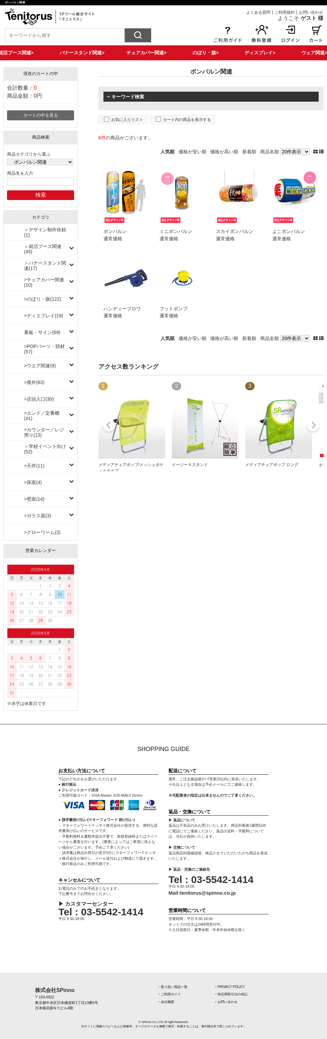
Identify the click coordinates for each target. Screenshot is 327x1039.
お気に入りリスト (127, 119)
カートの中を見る (40, 115)
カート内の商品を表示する (187, 119)
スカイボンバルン (234, 231)
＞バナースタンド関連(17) (45, 265)
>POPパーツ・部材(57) (44, 349)
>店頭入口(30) (39, 399)
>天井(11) (34, 465)
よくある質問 (258, 12)
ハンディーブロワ (122, 308)
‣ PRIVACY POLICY (230, 987)
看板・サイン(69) (42, 332)
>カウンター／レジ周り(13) (44, 432)
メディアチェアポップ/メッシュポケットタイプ (131, 467)
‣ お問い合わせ (226, 1002)
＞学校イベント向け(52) (45, 449)
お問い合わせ (311, 12)
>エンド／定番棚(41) (41, 415)
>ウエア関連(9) (40, 365)
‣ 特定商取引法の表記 (231, 994)
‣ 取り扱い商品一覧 (173, 987)
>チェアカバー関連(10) (44, 282)
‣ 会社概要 (166, 1002)
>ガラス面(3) (37, 515)
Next (312, 426)
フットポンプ (173, 308)
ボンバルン (115, 231)
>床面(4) (33, 482)
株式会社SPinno (54, 990)
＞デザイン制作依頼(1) (45, 232)
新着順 (249, 151)
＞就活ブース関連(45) (42, 249)
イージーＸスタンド (190, 464)
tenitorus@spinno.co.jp (208, 893)
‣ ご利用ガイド (169, 994)
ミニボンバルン (175, 231)
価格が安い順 (193, 151)
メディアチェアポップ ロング (271, 464)
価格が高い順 (224, 151)
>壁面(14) (34, 499)
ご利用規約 (285, 12)
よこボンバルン (288, 231)
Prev (109, 426)
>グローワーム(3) (42, 532)
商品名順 (269, 151)
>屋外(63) (34, 382)
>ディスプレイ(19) (43, 315)
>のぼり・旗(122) (42, 299)
